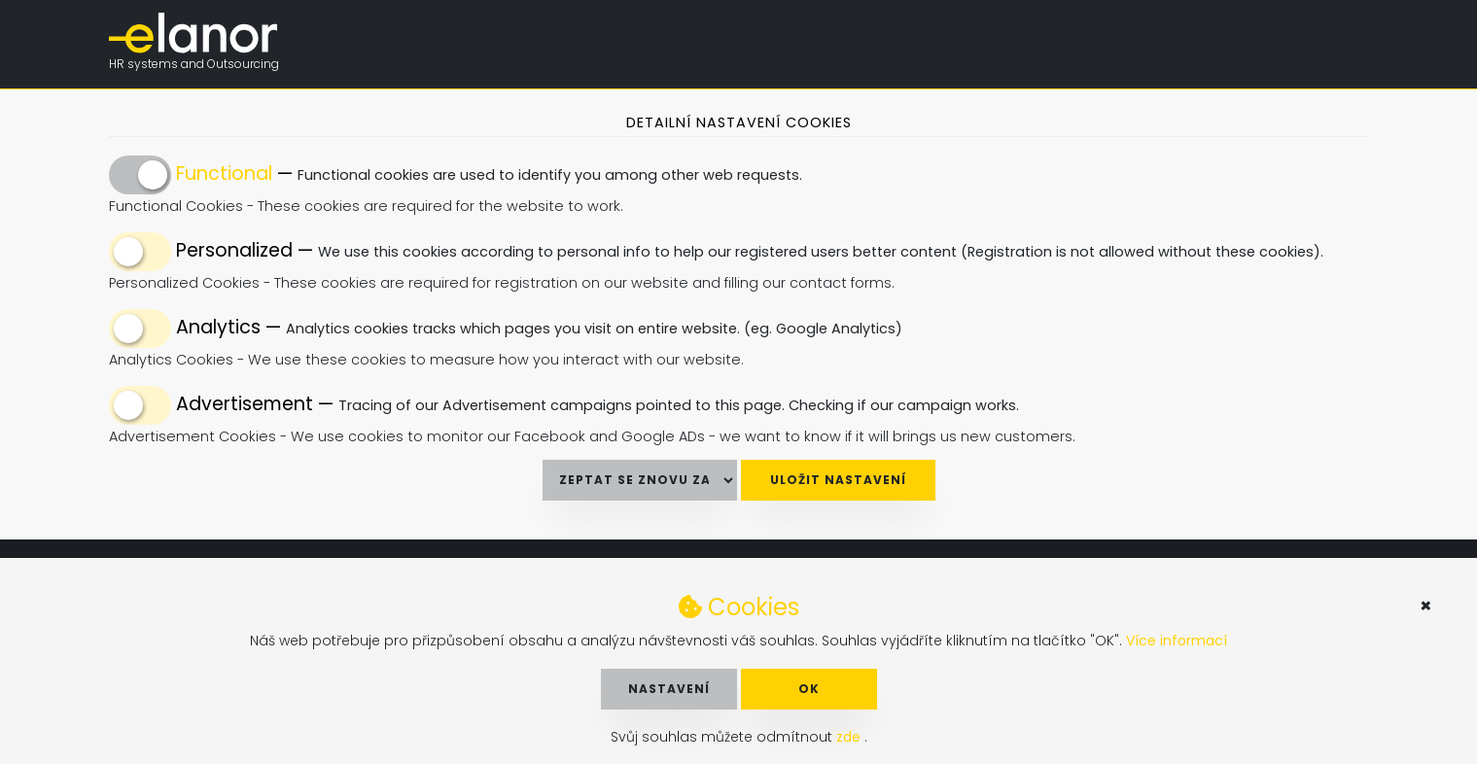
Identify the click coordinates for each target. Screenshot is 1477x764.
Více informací (1176, 640)
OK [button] (809, 688)
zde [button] (850, 737)
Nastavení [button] (669, 688)
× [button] (1426, 605)
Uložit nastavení (838, 479)
